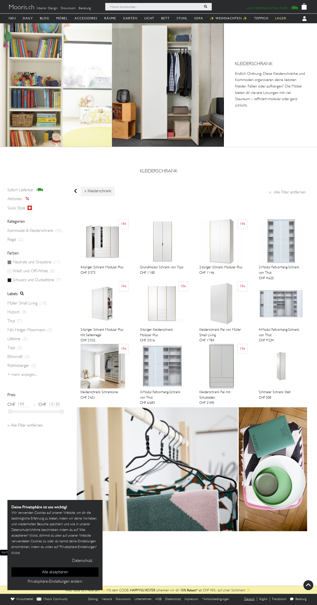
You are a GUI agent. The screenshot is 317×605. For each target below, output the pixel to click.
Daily (28, 18)
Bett (165, 18)
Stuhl (182, 18)
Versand (107, 599)
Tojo (14, 348)
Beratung (85, 8)
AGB (158, 599)
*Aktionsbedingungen (215, 599)
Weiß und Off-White (34, 271)
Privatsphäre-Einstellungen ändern (55, 582)
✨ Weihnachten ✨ (228, 18)
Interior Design (47, 8)
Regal (15, 240)
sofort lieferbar (25, 190)
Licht (149, 18)
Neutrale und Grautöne (37, 262)
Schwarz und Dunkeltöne (37, 280)
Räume (110, 18)
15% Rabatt (188, 590)
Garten (130, 18)
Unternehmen (143, 599)
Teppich (261, 18)
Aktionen (19, 199)
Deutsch (249, 599)
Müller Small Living (27, 303)
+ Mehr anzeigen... (22, 375)
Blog (44, 18)
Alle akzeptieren (55, 572)
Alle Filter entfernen (287, 192)
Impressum (191, 599)
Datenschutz (173, 599)
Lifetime (17, 339)
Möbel (62, 18)
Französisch (279, 599)
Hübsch (17, 312)
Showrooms (123, 599)
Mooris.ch (21, 7)
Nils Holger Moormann (30, 330)
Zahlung (93, 599)
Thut (14, 321)
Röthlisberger (21, 366)
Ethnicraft (18, 357)
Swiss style (19, 208)
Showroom (68, 8)
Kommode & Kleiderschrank (35, 231)
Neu (12, 18)
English (263, 599)
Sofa (198, 18)
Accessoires (86, 18)
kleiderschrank (158, 171)
